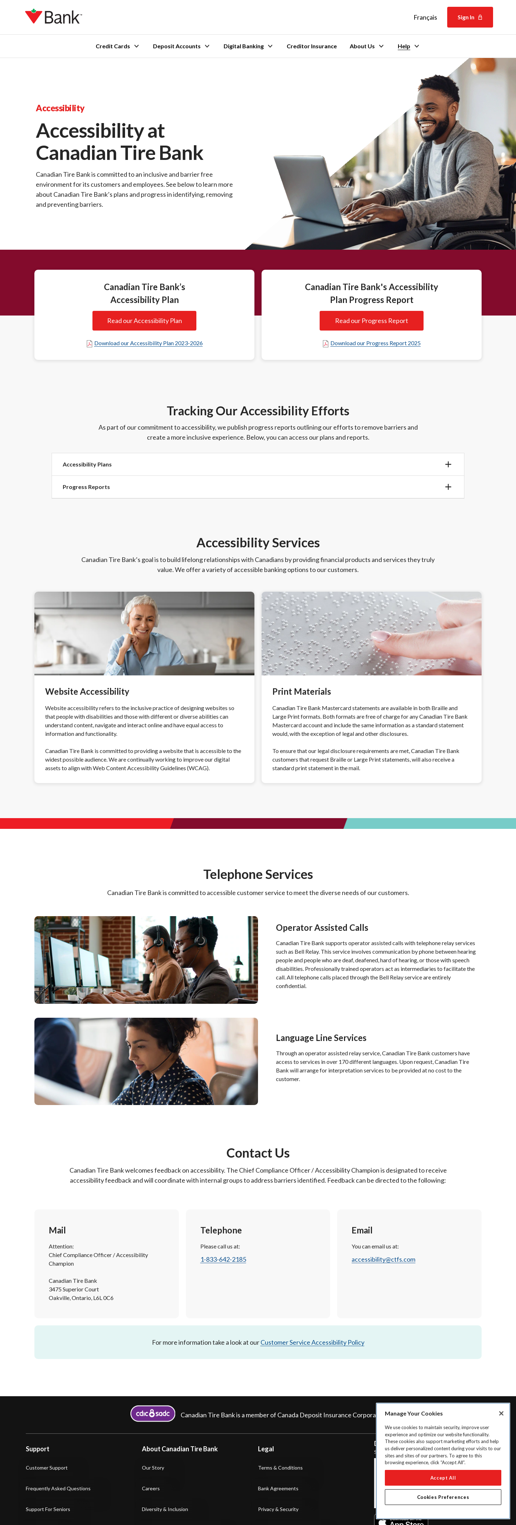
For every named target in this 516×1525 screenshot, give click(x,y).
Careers (151, 1488)
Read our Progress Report (372, 321)
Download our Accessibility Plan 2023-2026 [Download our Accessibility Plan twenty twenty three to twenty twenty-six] (144, 342)
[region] (443, 1461)
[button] (258, 464)
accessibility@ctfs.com (383, 1259)
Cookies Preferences (443, 1497)
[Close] (501, 1413)
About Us (367, 46)
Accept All (443, 1478)
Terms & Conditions (280, 1468)
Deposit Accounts (181, 46)
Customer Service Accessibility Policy (312, 1342)
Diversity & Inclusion (165, 1509)
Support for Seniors (48, 1509)
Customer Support (47, 1468)
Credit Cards (118, 46)
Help (409, 46)
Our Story (153, 1468)
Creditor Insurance (312, 46)
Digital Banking (249, 46)
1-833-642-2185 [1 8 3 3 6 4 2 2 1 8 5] (223, 1259)
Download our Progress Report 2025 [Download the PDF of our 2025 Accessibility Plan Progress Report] (371, 342)
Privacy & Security (278, 1509)
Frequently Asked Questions (58, 1488)
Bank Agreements (278, 1488)
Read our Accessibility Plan (144, 321)
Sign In (470, 17)
